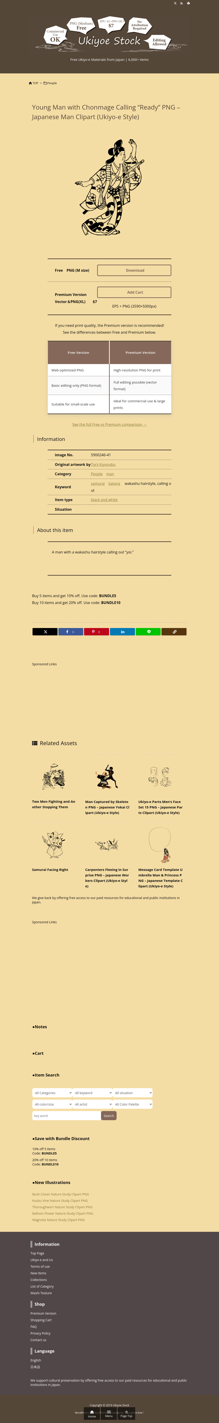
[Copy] (174, 631)
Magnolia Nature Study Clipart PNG (58, 1220)
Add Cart (135, 292)
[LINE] (148, 631)
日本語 (35, 1367)
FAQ (33, 1326)
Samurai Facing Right (50, 869)
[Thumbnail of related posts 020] (161, 777)
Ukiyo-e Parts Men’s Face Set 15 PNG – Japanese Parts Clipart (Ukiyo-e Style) (160, 807)
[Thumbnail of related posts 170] (161, 845)
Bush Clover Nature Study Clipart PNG (60, 1194)
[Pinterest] (96, 631)
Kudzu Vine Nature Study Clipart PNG (60, 1200)
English (35, 1360)
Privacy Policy (40, 1333)
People (52, 83)
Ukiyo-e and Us (41, 1260)
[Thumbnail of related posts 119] (54, 845)
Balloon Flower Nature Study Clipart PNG (62, 1213)
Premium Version (43, 1313)
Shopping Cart (41, 1320)
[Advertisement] (70, 702)
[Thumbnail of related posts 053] (107, 845)
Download (135, 270)
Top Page (37, 1253)
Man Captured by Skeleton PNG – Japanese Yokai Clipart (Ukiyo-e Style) (107, 807)
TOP (35, 83)
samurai (98, 483)
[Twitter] (45, 631)
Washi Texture (41, 1293)
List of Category (42, 1286)
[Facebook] (70, 631)
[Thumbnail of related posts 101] (107, 777)
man (110, 473)
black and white (104, 499)
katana (114, 483)
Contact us (38, 1340)
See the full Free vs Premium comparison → (109, 424)
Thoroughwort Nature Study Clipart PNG (62, 1207)
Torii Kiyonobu (103, 464)
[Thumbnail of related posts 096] (54, 777)
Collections (38, 1280)
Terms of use (40, 1266)
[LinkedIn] (122, 631)
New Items (38, 1273)
